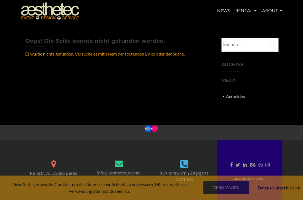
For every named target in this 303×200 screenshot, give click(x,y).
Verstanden (226, 187)
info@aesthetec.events (119, 172)
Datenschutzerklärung (279, 187)
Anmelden (235, 96)
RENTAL (243, 10)
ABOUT (270, 10)
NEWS (223, 10)
